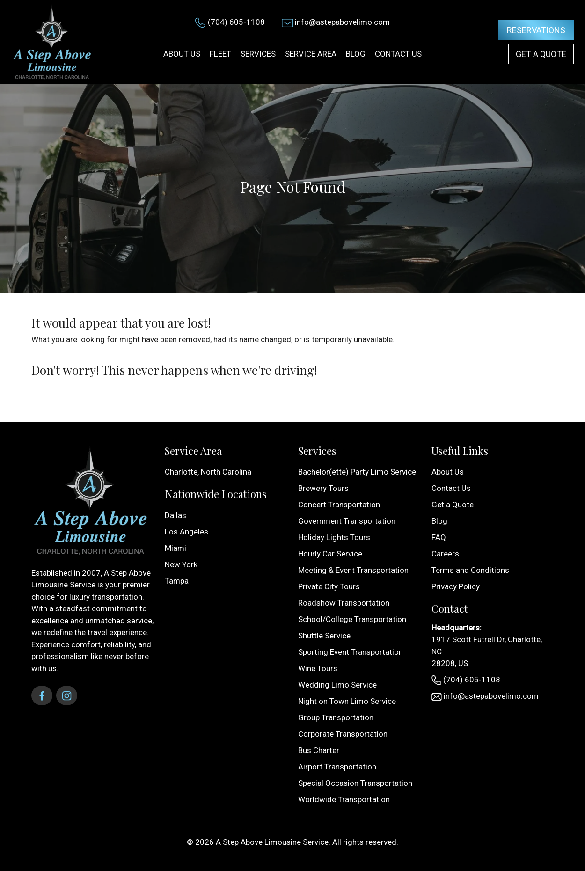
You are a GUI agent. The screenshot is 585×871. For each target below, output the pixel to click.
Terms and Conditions (470, 570)
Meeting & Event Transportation (353, 570)
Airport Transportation (337, 766)
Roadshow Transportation (343, 603)
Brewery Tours (323, 488)
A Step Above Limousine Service (272, 842)
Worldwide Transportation (344, 799)
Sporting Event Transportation (350, 652)
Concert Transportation (339, 504)
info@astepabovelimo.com (342, 22)
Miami (175, 548)
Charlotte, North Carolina (208, 471)
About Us (447, 471)
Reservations (536, 30)
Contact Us (451, 488)
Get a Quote (541, 54)
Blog (439, 521)
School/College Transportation (352, 619)
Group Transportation (335, 717)
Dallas (175, 515)
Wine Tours (317, 668)
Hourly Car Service (330, 553)
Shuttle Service (324, 635)
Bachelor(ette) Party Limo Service (357, 471)
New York (181, 564)
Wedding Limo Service (337, 684)
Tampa (177, 581)
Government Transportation (346, 521)
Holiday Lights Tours (334, 537)
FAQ (438, 537)
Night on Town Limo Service (347, 701)
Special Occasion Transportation (355, 783)
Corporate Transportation (343, 734)
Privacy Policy (455, 586)
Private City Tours (329, 586)
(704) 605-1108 (236, 22)
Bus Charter (318, 750)
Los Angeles (186, 531)
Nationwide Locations (216, 494)
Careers (445, 553)
